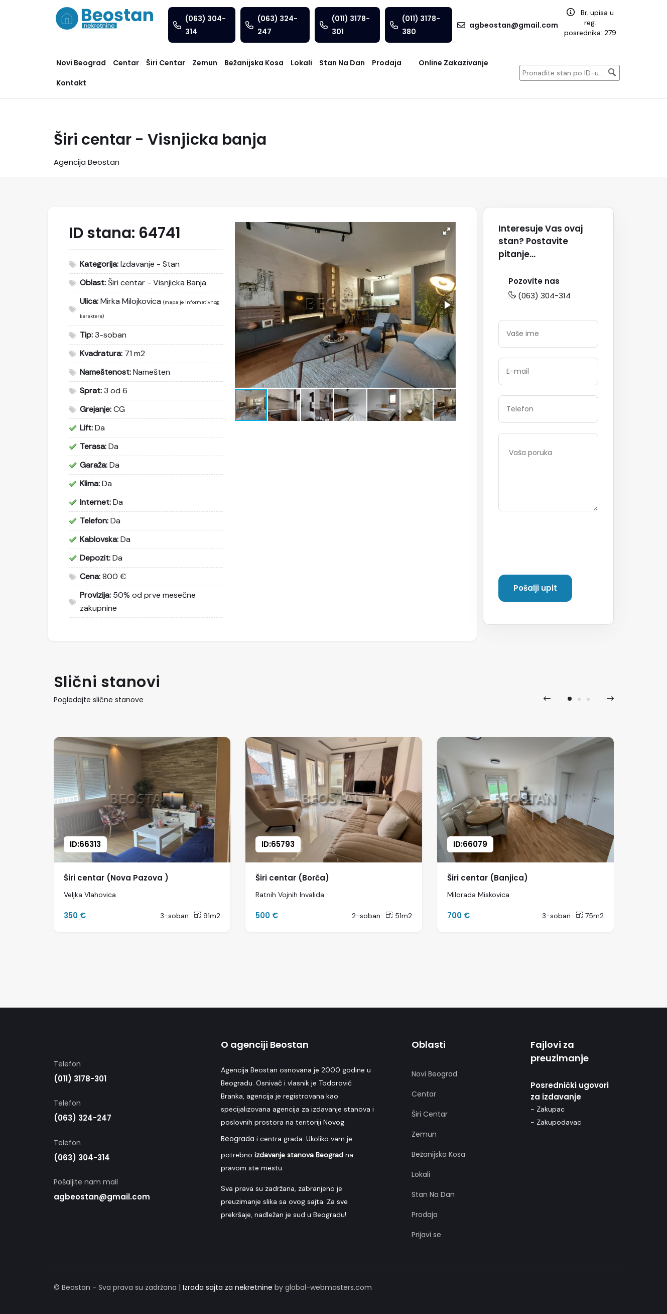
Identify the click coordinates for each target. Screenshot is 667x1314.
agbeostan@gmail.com (102, 1196)
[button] (447, 231)
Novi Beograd (434, 1074)
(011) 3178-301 (80, 1078)
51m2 (398, 915)
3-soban (174, 915)
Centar (424, 1094)
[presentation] (574, 545)
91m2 (207, 915)
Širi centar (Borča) (292, 877)
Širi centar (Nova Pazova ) (116, 877)
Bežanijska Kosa (438, 1154)
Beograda (237, 1139)
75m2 (590, 915)
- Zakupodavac (555, 1122)
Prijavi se (426, 1235)
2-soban (366, 915)
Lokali (421, 1174)
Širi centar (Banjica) (487, 877)
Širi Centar (430, 1114)
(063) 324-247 (82, 1118)
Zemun (424, 1134)
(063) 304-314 (539, 295)
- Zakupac (547, 1109)
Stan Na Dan (433, 1194)
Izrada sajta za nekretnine (228, 1287)
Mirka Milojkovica (130, 301)
